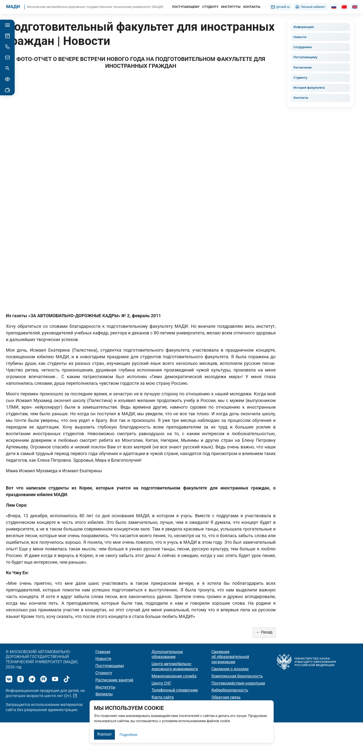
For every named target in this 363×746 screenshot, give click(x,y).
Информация (303, 27)
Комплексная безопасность (237, 676)
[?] (75, 695)
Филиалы (104, 694)
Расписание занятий (114, 680)
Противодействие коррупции (238, 683)
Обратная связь (226, 697)
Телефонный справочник (175, 690)
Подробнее (128, 735)
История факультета (308, 88)
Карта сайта (163, 697)
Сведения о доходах (230, 669)
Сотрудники (302, 47)
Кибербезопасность (229, 690)
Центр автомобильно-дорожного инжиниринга (175, 666)
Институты (105, 687)
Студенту (300, 77)
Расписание (302, 67)
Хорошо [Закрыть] (104, 734)
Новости (299, 37)
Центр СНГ (162, 683)
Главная (102, 651)
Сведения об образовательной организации (230, 656)
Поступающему (305, 57)
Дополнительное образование (167, 654)
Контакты (300, 98)
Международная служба (174, 676)
